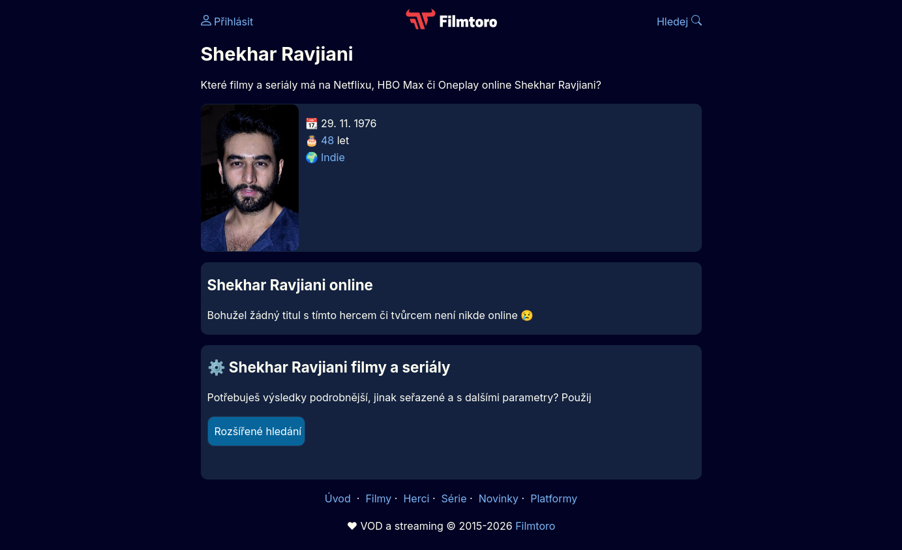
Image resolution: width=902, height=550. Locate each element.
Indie (333, 157)
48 (327, 140)
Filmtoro (535, 525)
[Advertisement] (106, 201)
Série (454, 498)
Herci (416, 498)
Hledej (679, 21)
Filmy (378, 498)
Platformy (553, 498)
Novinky (499, 498)
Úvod (339, 498)
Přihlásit (227, 21)
